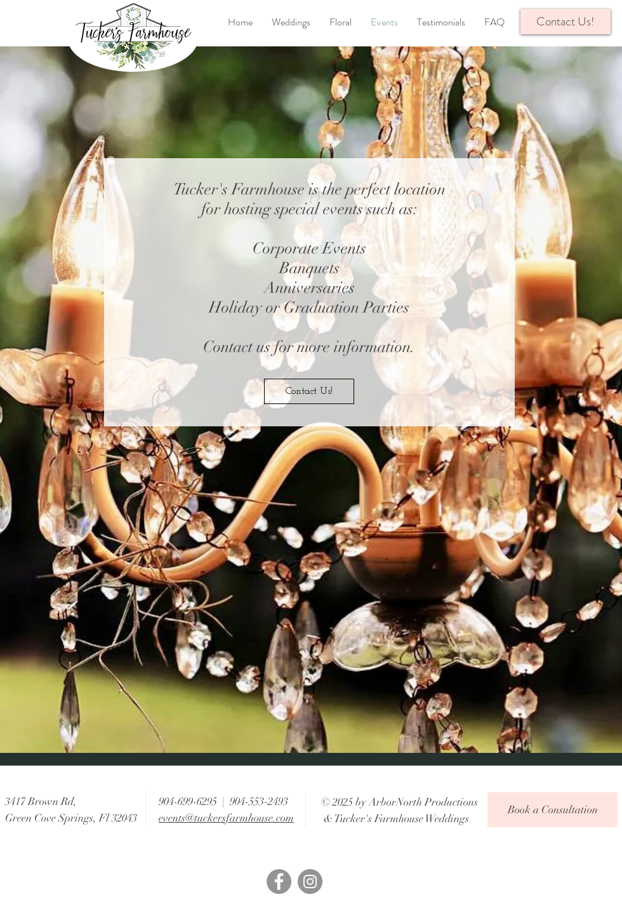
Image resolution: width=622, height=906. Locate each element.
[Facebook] (279, 881)
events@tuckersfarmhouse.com (226, 818)
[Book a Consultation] (552, 809)
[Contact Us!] (309, 391)
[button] (565, 21)
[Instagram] (310, 881)
